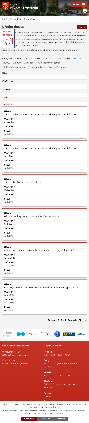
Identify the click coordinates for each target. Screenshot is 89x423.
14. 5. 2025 (9, 190)
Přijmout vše (29, 419)
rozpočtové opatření (50, 63)
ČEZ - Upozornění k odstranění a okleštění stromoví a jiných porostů (41, 250)
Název (5, 73)
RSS (82, 27)
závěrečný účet (58, 67)
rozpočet (30, 63)
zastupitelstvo (38, 67)
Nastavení (61, 419)
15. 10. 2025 (9, 258)
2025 (78, 58)
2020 (28, 58)
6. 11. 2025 (9, 224)
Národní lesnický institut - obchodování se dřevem (32, 216)
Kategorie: (7, 58)
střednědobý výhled (15, 67)
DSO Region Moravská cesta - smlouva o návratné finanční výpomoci (41, 287)
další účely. (57, 407)
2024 (68, 58)
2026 (7, 63)
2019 (18, 58)
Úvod (4, 19)
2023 (58, 58)
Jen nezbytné (46, 419)
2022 (48, 58)
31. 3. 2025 (9, 122)
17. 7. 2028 (9, 302)
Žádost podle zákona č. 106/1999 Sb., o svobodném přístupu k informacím (43, 114)
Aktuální (8, 134)
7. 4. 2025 (9, 156)
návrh (18, 63)
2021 (38, 58)
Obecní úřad (15, 19)
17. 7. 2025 (9, 295)
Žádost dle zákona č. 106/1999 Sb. (23, 182)
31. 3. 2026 (9, 265)
